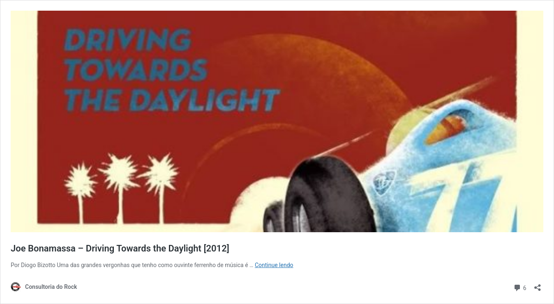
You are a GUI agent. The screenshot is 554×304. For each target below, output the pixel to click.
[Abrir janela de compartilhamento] (537, 285)
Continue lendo (274, 265)
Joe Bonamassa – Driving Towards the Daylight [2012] (120, 248)
